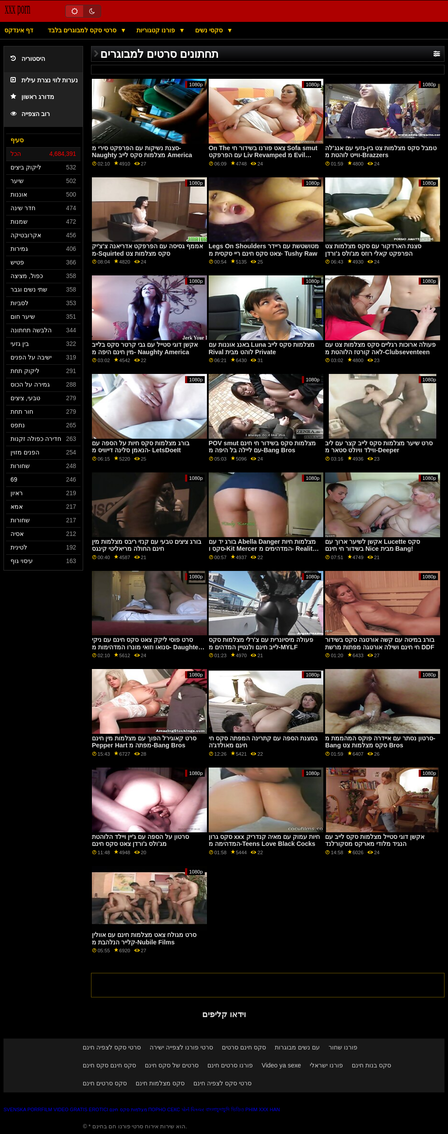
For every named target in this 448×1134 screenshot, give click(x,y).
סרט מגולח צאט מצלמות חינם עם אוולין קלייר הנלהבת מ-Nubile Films (144, 938)
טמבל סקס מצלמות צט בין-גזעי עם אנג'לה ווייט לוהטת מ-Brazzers (381, 151)
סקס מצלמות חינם (160, 1083)
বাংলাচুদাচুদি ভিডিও (225, 1109)
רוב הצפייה (30, 114)
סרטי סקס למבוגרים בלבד (83, 30)
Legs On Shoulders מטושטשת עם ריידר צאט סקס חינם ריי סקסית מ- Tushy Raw (264, 250)
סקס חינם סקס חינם (109, 1065)
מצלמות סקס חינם (128, 1109)
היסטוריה (27, 59)
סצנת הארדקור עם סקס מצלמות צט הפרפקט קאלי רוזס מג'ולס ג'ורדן (373, 250)
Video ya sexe (281, 1065)
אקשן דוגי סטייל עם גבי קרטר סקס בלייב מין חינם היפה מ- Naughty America (145, 348)
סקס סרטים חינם (105, 1083)
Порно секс (164, 1109)
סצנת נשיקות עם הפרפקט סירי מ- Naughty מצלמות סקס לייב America (142, 151)
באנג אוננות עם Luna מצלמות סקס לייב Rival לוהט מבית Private (262, 348)
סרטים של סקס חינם (172, 1065)
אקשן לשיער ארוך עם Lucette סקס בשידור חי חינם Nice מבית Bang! (372, 545)
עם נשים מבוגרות (297, 1047)
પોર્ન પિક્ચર (193, 1109)
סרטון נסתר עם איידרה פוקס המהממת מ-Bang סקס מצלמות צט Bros (380, 742)
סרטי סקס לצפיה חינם (112, 1047)
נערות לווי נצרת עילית (44, 80)
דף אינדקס (18, 30)
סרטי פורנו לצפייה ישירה (181, 1047)
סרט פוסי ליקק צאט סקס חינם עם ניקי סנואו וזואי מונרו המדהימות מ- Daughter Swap (146, 647)
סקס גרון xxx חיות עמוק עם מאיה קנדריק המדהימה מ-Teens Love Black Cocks (264, 840)
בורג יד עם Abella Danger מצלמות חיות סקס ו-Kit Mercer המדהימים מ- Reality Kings (262, 549)
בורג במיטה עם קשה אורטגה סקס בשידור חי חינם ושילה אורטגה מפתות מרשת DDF (379, 643)
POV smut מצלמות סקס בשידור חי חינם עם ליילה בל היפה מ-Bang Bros (262, 447)
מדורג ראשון (32, 97)
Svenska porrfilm (28, 1109)
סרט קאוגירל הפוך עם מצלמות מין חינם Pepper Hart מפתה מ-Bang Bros (144, 742)
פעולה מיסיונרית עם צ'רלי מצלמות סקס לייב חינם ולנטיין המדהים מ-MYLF (261, 643)
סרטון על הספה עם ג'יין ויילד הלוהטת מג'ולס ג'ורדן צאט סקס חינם (140, 840)
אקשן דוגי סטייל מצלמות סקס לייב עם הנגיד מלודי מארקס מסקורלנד (374, 840)
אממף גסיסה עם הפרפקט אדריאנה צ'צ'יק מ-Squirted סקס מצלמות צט (147, 250)
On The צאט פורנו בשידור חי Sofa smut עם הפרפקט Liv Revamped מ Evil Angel (263, 155)
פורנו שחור (343, 1047)
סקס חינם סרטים (244, 1047)
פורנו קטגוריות (156, 30)
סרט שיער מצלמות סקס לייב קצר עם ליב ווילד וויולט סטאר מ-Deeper (379, 447)
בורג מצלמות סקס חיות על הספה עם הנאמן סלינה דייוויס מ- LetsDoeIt (140, 447)
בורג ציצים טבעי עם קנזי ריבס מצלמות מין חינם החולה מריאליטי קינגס (146, 545)
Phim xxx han (262, 1109)
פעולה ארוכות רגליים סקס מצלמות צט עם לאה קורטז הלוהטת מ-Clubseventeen (380, 348)
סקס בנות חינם (371, 1065)
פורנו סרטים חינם (230, 1065)
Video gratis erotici (80, 1109)
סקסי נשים (209, 30)
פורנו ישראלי (326, 1065)
